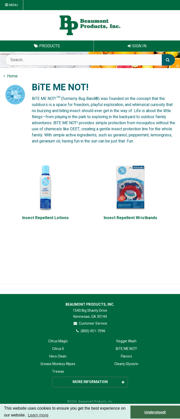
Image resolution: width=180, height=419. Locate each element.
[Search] (168, 60)
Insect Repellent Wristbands (130, 218)
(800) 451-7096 (90, 331)
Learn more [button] (38, 415)
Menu (11, 5)
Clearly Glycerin (126, 364)
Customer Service (90, 323)
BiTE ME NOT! (126, 348)
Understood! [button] (155, 412)
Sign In (137, 46)
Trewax (58, 371)
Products (47, 46)
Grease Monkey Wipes (57, 364)
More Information (99, 382)
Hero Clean (57, 356)
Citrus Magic (58, 341)
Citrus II (58, 348)
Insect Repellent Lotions (45, 218)
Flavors (126, 356)
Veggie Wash (126, 341)
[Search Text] (90, 60)
